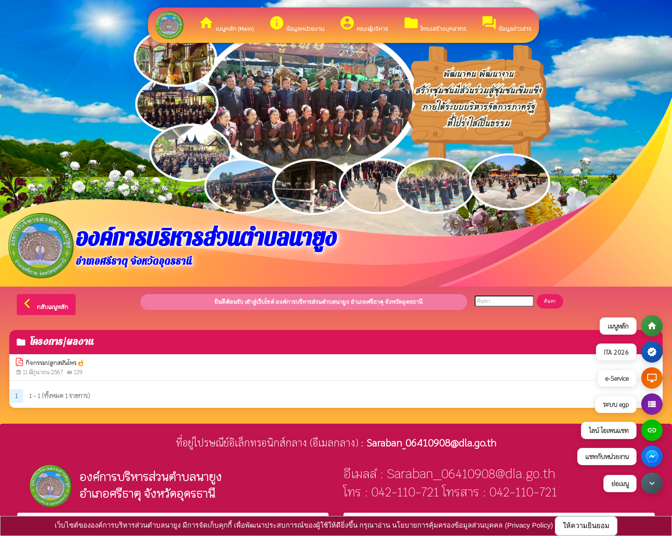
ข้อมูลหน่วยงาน (296, 24)
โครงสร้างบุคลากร (434, 24)
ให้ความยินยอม (586, 525)
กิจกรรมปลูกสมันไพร (55, 363)
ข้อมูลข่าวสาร (506, 24)
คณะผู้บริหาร (363, 24)
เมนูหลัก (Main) (226, 24)
